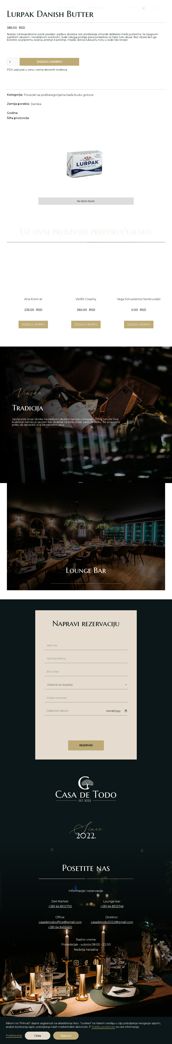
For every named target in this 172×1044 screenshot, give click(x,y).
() (145, 8)
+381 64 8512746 (112, 906)
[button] (132, 8)
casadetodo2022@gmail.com (112, 922)
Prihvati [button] (66, 1035)
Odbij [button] (37, 1035)
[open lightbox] (86, 162)
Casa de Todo (22, 8)
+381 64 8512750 (60, 906)
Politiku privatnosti (103, 1027)
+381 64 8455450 (60, 927)
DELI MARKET (66, 7)
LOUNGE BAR (94, 7)
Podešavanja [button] (14, 1035)
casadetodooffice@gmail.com (60, 922)
